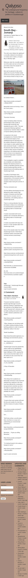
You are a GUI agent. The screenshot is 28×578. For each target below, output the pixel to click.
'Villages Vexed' (22, 477)
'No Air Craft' (21, 568)
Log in (5, 289)
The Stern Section (11, 296)
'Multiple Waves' (22, 491)
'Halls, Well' (21, 502)
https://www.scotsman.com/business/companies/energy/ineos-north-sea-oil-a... (14, 255)
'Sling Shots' (21, 542)
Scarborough (7, 285)
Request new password (7, 495)
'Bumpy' (20, 573)
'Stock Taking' (21, 487)
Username (4, 485)
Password (4, 490)
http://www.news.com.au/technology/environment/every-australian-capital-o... (14, 274)
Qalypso (13, 5)
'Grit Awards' (21, 517)
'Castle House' (21, 506)
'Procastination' (22, 530)
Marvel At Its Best (8, 27)
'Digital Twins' (21, 468)
